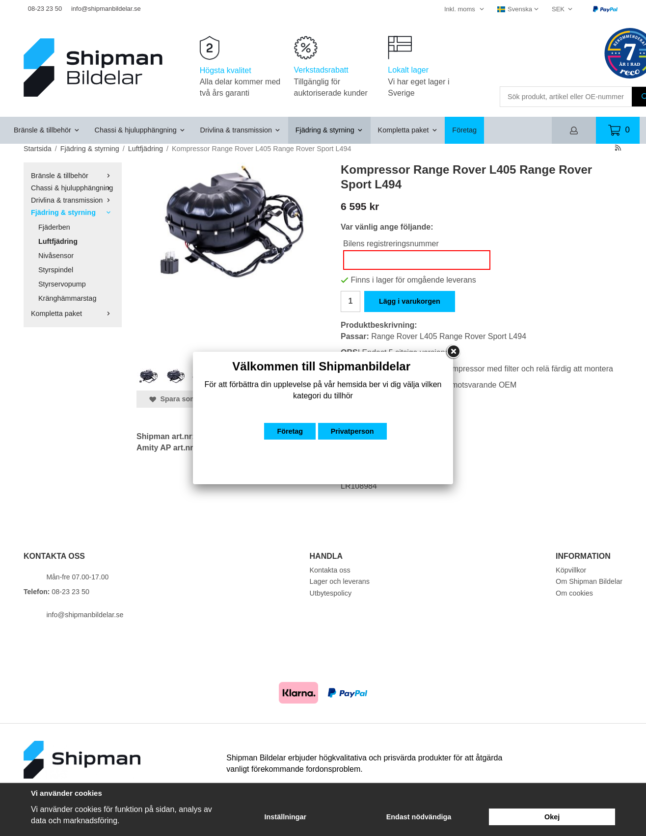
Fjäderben (54, 227)
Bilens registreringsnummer (391, 243)
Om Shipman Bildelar (589, 581)
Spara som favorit (184, 399)
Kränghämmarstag (67, 298)
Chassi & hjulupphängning (140, 130)
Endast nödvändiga (419, 817)
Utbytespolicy (331, 593)
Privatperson (352, 431)
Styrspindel (55, 270)
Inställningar (286, 817)
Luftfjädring (58, 241)
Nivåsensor (56, 256)
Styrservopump (62, 284)
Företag (464, 130)
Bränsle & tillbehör (47, 130)
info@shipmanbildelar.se (106, 8)
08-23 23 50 (45, 8)
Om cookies (574, 593)
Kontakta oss (330, 570)
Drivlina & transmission (240, 130)
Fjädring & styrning (329, 130)
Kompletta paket (408, 130)
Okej (552, 817)
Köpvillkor (571, 570)
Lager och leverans (340, 581)
